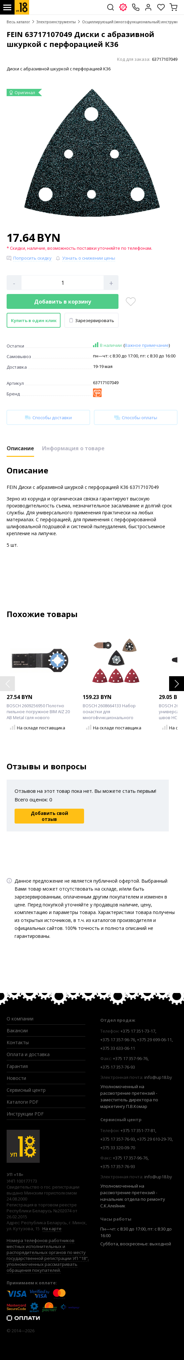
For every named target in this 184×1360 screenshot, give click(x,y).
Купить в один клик (34, 320)
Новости (16, 1078)
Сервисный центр (26, 1090)
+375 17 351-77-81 (137, 1130)
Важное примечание (147, 345)
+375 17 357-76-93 (117, 1067)
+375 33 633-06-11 (117, 1048)
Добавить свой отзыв (49, 816)
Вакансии (17, 1030)
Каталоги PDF (22, 1102)
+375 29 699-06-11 (154, 1040)
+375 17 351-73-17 (137, 1031)
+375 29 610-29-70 (154, 1139)
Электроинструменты (56, 21)
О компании (20, 1018)
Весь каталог (18, 21)
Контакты (18, 1042)
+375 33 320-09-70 (117, 1148)
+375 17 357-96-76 (117, 1040)
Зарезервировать (91, 320)
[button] (176, 683)
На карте (52, 1228)
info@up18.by (158, 1077)
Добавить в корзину (62, 301)
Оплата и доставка (28, 1054)
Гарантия (17, 1066)
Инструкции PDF (25, 1114)
